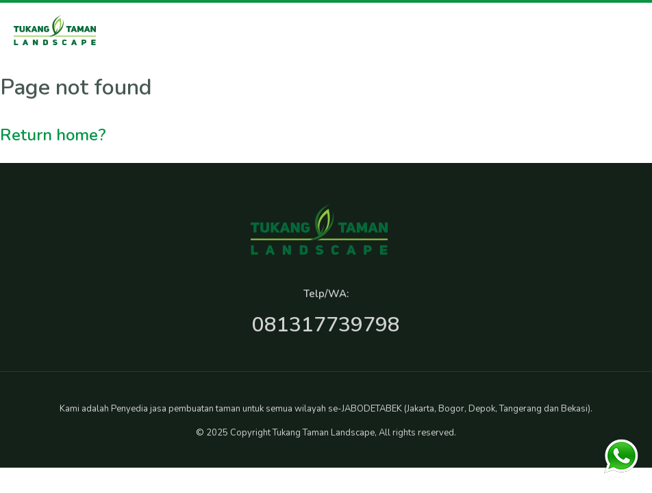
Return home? (53, 135)
